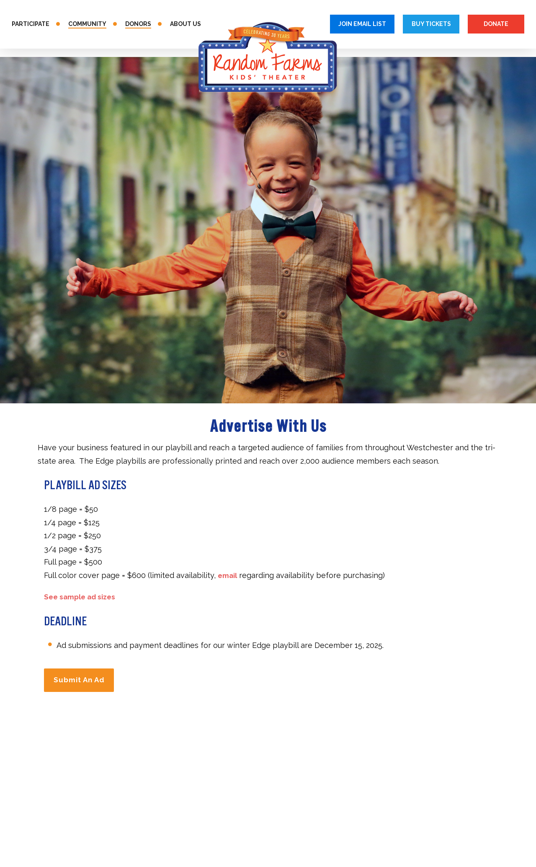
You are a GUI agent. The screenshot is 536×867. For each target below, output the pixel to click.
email (228, 575)
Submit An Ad (82, 678)
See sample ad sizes (82, 596)
